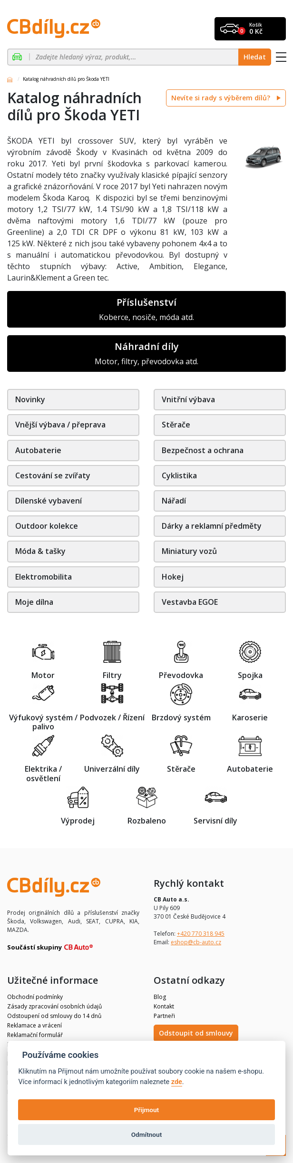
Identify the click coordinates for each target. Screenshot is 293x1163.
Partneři (164, 1016)
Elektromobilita (43, 577)
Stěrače (176, 424)
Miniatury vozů (189, 551)
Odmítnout (146, 1134)
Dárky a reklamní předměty (212, 526)
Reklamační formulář (35, 1035)
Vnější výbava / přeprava (60, 424)
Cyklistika (179, 475)
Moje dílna (34, 602)
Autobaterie (38, 450)
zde (176, 1082)
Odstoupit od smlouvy (196, 1032)
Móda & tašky (40, 551)
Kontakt (164, 1006)
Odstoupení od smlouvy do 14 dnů (54, 1016)
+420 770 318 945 (201, 934)
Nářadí (174, 500)
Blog (160, 997)
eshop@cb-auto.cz (196, 942)
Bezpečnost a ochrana (203, 450)
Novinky (30, 399)
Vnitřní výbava (188, 399)
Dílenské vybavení (48, 500)
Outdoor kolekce (46, 526)
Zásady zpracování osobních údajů (54, 1006)
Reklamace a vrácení (34, 1025)
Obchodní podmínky (35, 997)
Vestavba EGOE (190, 602)
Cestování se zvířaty (52, 475)
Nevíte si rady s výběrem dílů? (221, 97)
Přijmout (146, 1110)
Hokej (173, 577)
